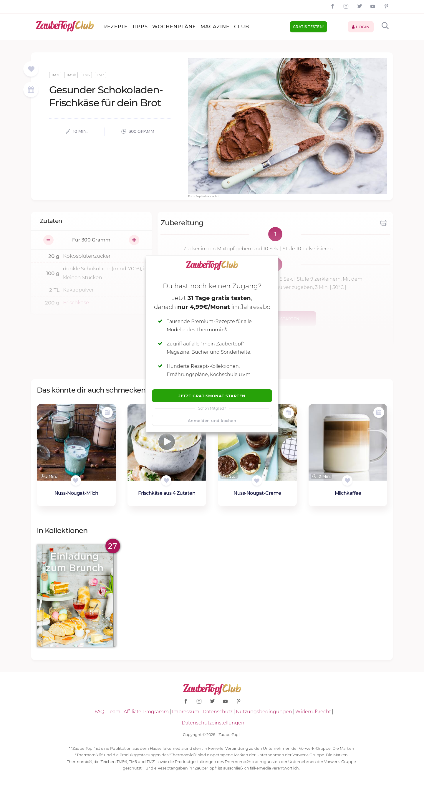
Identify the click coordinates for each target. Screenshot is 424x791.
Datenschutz (218, 711)
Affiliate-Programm (146, 711)
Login (361, 26)
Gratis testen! (308, 26)
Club (241, 26)
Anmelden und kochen (212, 420)
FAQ (99, 711)
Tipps (140, 26)
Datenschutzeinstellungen (213, 723)
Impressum (185, 711)
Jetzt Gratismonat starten (212, 395)
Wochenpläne (174, 26)
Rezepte (115, 26)
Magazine (215, 26)
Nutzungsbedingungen (264, 711)
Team (113, 711)
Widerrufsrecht (313, 711)
